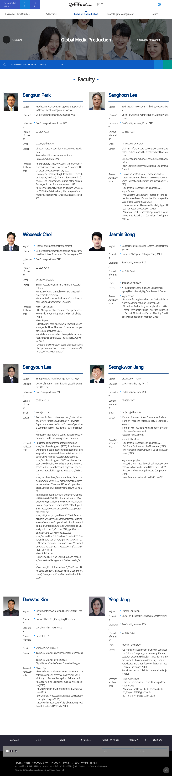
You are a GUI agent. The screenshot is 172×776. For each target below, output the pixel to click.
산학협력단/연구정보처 (110, 739)
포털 (24, 4)
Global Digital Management (120, 14)
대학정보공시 (55, 762)
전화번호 (93, 762)
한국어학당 (157, 739)
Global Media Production (86, 14)
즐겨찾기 (158, 64)
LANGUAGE (160, 4)
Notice (155, 14)
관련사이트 (141, 751)
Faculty (43, 64)
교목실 (62, 739)
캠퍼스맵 (66, 762)
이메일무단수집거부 (40, 762)
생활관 (38, 739)
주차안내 (84, 762)
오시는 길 (75, 762)
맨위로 (166, 770)
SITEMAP (168, 4)
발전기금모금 (86, 739)
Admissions (51, 14)
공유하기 (167, 64)
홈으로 (4, 64)
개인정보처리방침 (22, 762)
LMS (35, 4)
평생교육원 (133, 739)
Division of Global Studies (9, 4)
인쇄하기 (149, 64)
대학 (105, 751)
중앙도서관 (14, 739)
